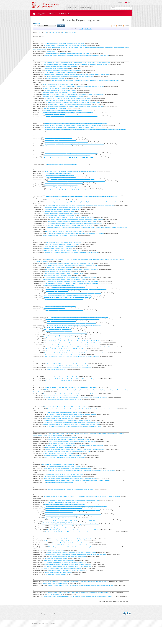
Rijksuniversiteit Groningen (45, 5)
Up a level (37, 23)
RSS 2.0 (127, 25)
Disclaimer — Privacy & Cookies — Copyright (43, 623)
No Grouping (88, 28)
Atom (113, 25)
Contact (120, 2)
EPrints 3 (64, 613)
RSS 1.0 (120, 25)
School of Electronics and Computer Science (88, 613)
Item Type (81, 28)
